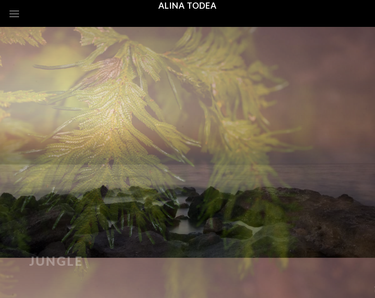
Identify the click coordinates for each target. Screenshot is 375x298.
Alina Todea (187, 5)
